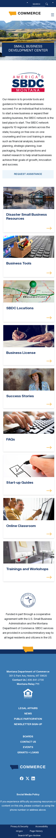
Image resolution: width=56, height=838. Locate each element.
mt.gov (19, 831)
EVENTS (28, 747)
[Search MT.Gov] (38, 4)
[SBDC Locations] (28, 291)
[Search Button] (47, 4)
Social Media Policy (28, 795)
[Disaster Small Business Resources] (28, 198)
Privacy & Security (19, 827)
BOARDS (28, 737)
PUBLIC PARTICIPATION (28, 719)
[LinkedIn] (33, 779)
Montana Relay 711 (28, 684)
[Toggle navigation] (52, 15)
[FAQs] (28, 422)
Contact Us (19, 680)
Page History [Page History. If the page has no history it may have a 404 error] (36, 831)
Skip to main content (13, 3)
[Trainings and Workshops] (28, 552)
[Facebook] (21, 779)
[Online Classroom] (28, 509)
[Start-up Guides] (28, 465)
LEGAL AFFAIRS (28, 708)
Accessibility (41, 827)
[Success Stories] (28, 379)
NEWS (28, 714)
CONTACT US (28, 742)
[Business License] (28, 336)
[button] (53, 4)
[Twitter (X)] (27, 779)
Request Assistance (28, 174)
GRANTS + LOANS (28, 753)
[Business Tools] (28, 246)
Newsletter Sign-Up (28, 724)
